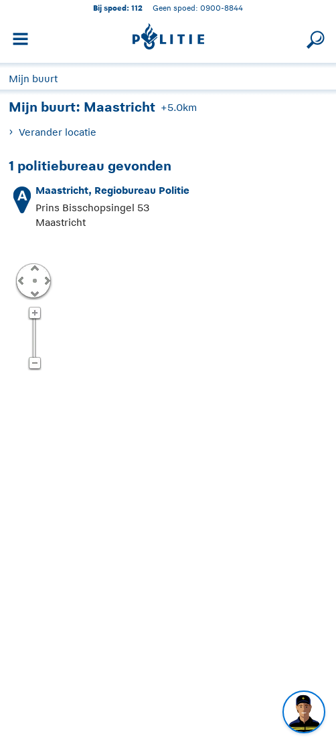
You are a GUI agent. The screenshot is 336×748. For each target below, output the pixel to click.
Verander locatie (57, 132)
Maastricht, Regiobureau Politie (112, 190)
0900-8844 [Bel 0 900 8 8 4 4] (221, 8)
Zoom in (34, 313)
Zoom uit (34, 363)
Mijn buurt (33, 78)
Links (20, 280)
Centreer (34, 280)
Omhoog (34, 267)
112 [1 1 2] (137, 8)
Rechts (46, 280)
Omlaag (34, 292)
